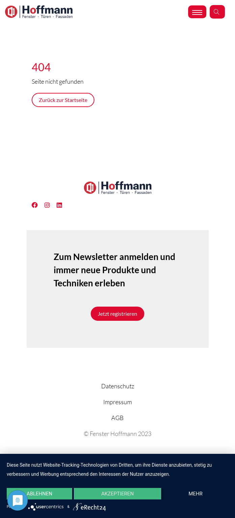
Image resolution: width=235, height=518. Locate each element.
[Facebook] (38, 205)
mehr (195, 494)
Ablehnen (39, 494)
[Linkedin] (51, 205)
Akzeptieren (117, 494)
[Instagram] (63, 205)
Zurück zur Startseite (63, 100)
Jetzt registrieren (117, 313)
